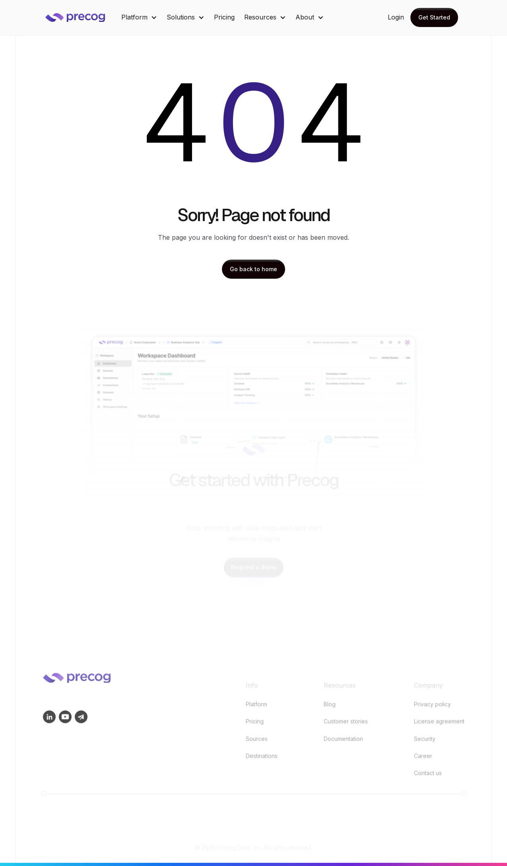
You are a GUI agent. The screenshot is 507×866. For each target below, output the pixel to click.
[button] (139, 17)
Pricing (224, 17)
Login (396, 17)
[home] (81, 17)
